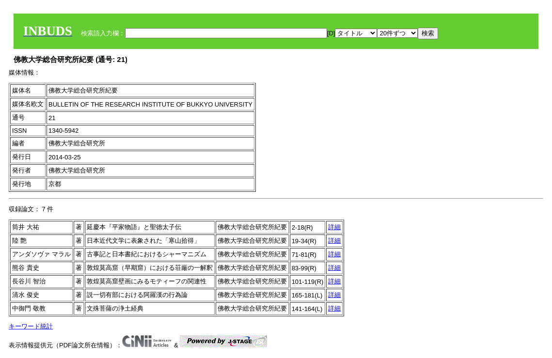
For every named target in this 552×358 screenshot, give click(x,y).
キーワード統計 (31, 326)
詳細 (334, 227)
